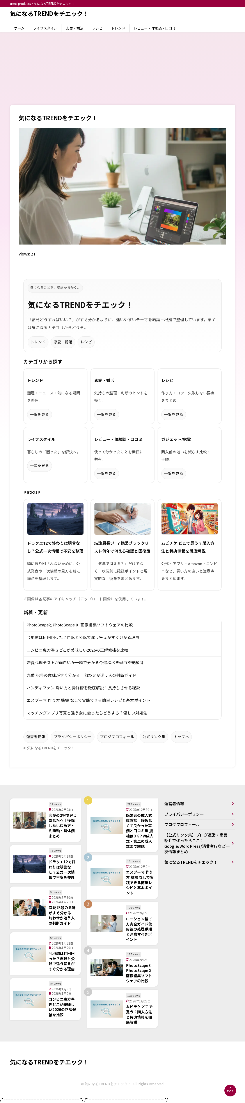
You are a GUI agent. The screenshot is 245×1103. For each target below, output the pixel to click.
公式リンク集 (153, 737)
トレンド (118, 28)
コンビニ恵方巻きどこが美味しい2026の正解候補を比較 (77, 650)
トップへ (181, 737)
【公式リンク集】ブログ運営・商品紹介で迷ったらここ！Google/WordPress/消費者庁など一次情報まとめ (195, 843)
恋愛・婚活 (74, 28)
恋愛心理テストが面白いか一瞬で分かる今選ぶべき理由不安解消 (85, 662)
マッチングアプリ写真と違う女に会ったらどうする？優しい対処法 (87, 713)
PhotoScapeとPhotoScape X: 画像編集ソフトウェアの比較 (80, 625)
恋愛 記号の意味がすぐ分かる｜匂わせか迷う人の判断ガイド (82, 675)
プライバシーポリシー (73, 737)
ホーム (19, 28)
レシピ (97, 28)
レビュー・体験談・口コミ (155, 28)
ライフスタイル (45, 28)
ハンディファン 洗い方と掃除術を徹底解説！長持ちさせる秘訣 (83, 688)
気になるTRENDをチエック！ (49, 13)
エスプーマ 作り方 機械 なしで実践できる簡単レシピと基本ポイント (88, 700)
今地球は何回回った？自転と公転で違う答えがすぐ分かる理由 (83, 637)
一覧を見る (39, 414)
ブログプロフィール (117, 737)
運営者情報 (35, 737)
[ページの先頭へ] (230, 1090)
